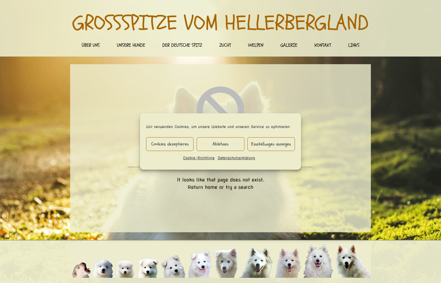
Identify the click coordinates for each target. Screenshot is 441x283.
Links (354, 45)
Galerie (289, 45)
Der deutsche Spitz (182, 45)
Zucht (225, 45)
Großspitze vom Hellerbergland (220, 23)
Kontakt (323, 45)
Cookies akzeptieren (170, 144)
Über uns (91, 45)
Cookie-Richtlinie (199, 158)
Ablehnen (220, 144)
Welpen (255, 45)
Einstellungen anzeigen (271, 144)
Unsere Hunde (131, 45)
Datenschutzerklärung (236, 158)
